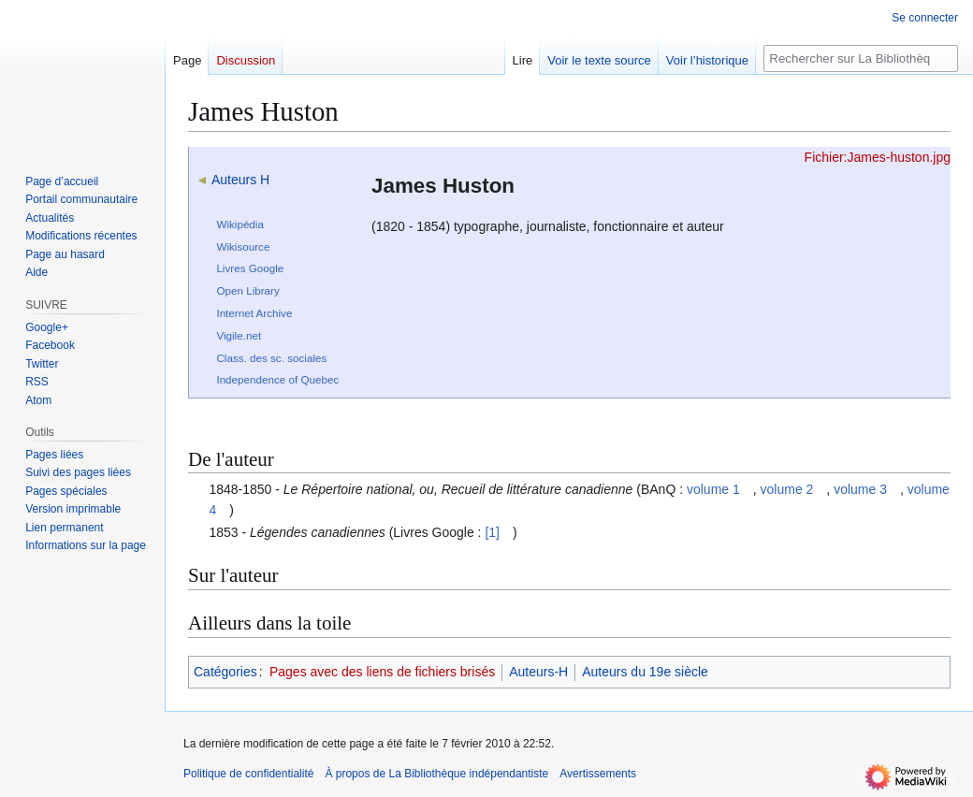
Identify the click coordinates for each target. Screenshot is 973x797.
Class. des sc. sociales (271, 358)
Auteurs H (240, 179)
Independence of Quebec (277, 379)
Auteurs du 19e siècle (645, 671)
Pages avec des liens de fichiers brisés (382, 671)
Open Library (247, 290)
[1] (492, 532)
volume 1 (713, 489)
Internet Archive (254, 313)
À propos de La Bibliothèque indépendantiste (436, 773)
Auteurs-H (538, 671)
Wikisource (242, 246)
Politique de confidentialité (248, 773)
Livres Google (249, 268)
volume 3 (860, 489)
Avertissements (597, 773)
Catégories (225, 671)
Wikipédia (240, 224)
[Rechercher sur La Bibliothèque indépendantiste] (860, 58)
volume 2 (787, 489)
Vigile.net (238, 335)
